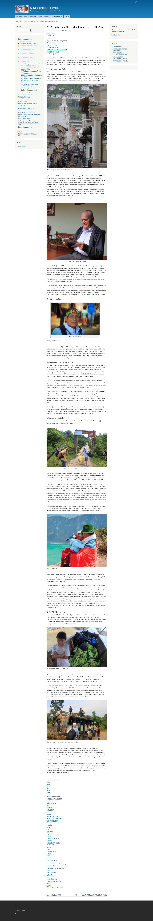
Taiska (49, 847)
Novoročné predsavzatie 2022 (25, 99)
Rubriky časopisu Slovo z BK (120, 58)
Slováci (49, 885)
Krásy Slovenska (52, 872)
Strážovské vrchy (52, 801)
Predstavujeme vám (53, 47)
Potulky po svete (52, 45)
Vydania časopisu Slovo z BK (120, 60)
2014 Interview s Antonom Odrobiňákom (94, 894)
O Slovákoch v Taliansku (26, 51)
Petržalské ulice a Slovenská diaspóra (27, 103)
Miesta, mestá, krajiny (118, 52)
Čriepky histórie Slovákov (27, 21)
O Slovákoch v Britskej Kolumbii (28, 43)
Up (76, 894)
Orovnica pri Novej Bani (54, 818)
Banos (49, 858)
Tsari (48, 849)
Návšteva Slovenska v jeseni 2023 (26, 112)
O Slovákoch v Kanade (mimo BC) (28, 45)
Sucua (49, 836)
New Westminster (52, 860)
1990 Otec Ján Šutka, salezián (28, 65)
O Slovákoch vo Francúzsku (27, 53)
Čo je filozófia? (22, 106)
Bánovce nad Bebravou (54, 798)
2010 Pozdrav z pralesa (54, 894)
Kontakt (67, 16)
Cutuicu (49, 853)
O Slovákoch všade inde (26, 94)
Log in (135, 2)
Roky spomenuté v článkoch (120, 54)
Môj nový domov (52, 43)
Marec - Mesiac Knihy (24, 118)
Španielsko (50, 809)
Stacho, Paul (51, 35)
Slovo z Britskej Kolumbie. (44, 7)
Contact (17, 914)
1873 (48, 782)
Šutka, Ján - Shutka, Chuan (55, 868)
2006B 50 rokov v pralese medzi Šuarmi (31, 70)
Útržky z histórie (117, 50)
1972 (48, 791)
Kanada (49, 825)
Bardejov (49, 840)
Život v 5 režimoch (23, 101)
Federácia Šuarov (52, 877)
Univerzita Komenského (54, 881)
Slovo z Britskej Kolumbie (55, 888)
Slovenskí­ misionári (53, 52)
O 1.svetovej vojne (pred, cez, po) (28, 92)
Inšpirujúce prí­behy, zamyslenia (57, 41)
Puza (48, 856)
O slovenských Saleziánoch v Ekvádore (47, 21)
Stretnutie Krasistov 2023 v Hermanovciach (30, 59)
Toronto (49, 827)
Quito (48, 805)
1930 (48, 786)
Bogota (49, 834)
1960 (48, 788)
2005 (48, 793)
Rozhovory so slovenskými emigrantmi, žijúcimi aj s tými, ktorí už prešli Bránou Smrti (28, 122)
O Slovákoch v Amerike (26, 47)
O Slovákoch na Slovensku (26, 57)
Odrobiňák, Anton (52, 879)
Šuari (48, 870)
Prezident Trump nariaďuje (25, 126)
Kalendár (46, 16)
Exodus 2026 (21, 129)
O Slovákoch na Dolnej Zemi (27, 49)
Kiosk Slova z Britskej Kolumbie (33, 16)
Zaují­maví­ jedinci (52, 54)
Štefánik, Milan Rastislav (54, 866)
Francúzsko (50, 812)
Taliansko (50, 831)
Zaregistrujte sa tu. (116, 35)
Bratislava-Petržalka (53, 842)
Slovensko (50, 823)
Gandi (48, 883)
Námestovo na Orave (53, 838)
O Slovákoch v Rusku (25, 55)
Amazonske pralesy (53, 820)
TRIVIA (20, 131)
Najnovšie (19, 16)
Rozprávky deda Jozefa (24, 96)
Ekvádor (49, 807)
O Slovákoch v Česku (25, 61)
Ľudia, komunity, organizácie (120, 48)
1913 (48, 784)
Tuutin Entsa (51, 845)
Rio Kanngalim (51, 851)
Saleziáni (49, 874)
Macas (49, 814)
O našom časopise (57, 16)
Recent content (22, 146)
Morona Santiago (52, 816)
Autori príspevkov (117, 46)
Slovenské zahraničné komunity (57, 49)
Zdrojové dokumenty (118, 56)
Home (16, 21)
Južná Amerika (51, 803)
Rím (48, 829)
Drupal (23, 910)
